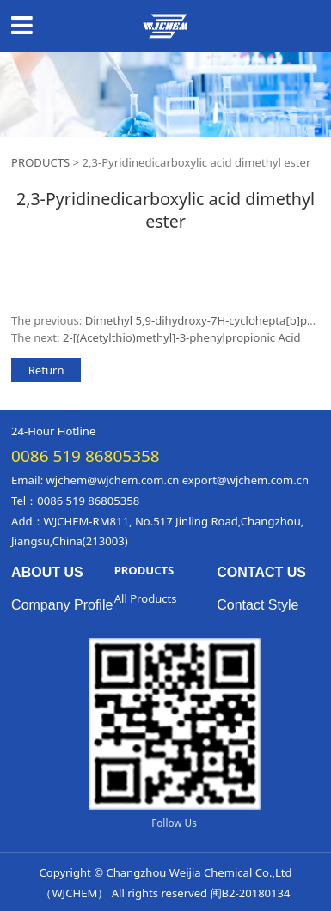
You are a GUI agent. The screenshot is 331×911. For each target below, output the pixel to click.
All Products (145, 598)
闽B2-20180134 (251, 893)
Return (46, 370)
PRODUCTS (42, 162)
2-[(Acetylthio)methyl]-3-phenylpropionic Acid (182, 337)
